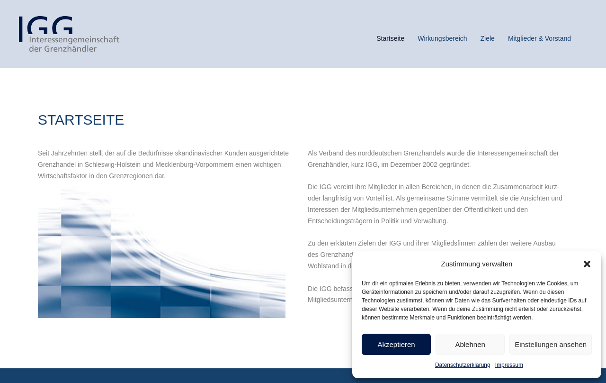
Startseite (390, 38)
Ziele (488, 38)
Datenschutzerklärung (462, 365)
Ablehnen (470, 344)
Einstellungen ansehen (551, 344)
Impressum (509, 365)
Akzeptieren (396, 344)
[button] (587, 264)
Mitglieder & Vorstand (539, 38)
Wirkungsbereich (442, 38)
